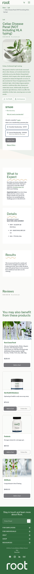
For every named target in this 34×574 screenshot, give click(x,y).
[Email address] (17, 521)
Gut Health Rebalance (11, 393)
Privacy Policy (17, 552)
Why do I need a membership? (15, 114)
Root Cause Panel (10, 342)
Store (4, 7)
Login (18, 120)
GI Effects (7, 480)
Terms (17, 550)
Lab (9, 7)
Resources (7, 543)
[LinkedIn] (19, 556)
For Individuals (9, 531)
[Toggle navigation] (29, 2)
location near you (19, 187)
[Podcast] (24, 556)
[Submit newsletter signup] (28, 521)
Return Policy (11, 145)
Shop (5, 539)
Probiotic (7, 436)
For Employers (9, 528)
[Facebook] (10, 556)
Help (4, 535)
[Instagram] (14, 556)
